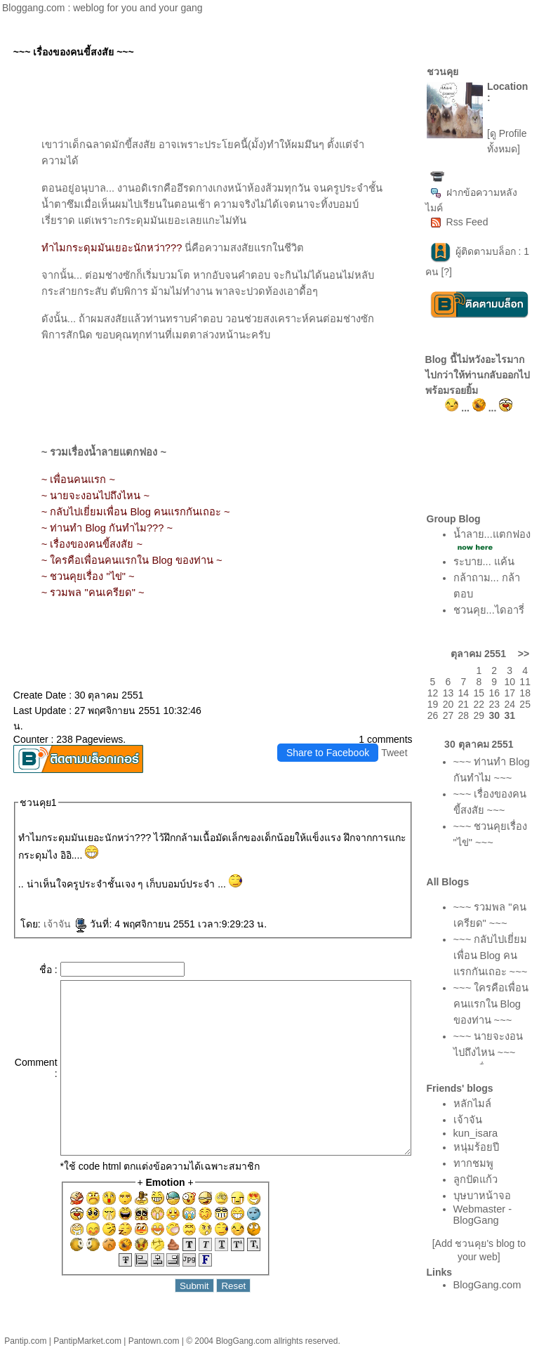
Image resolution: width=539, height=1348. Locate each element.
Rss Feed (459, 221)
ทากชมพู (473, 1163)
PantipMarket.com (87, 1341)
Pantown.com (154, 1341)
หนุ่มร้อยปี (476, 1147)
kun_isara (475, 1133)
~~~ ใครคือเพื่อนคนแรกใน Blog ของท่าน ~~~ (491, 1004)
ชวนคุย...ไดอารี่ (488, 610)
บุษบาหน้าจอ (482, 1195)
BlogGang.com (487, 1284)
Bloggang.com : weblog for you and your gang (102, 7)
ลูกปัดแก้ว (475, 1179)
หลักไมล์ (472, 1103)
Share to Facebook (327, 752)
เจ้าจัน (66, 924)
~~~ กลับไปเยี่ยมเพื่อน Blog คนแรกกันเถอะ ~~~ (490, 955)
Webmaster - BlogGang (482, 1214)
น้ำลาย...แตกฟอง (492, 534)
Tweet (394, 752)
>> (523, 653)
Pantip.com (25, 1341)
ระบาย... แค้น (483, 561)
